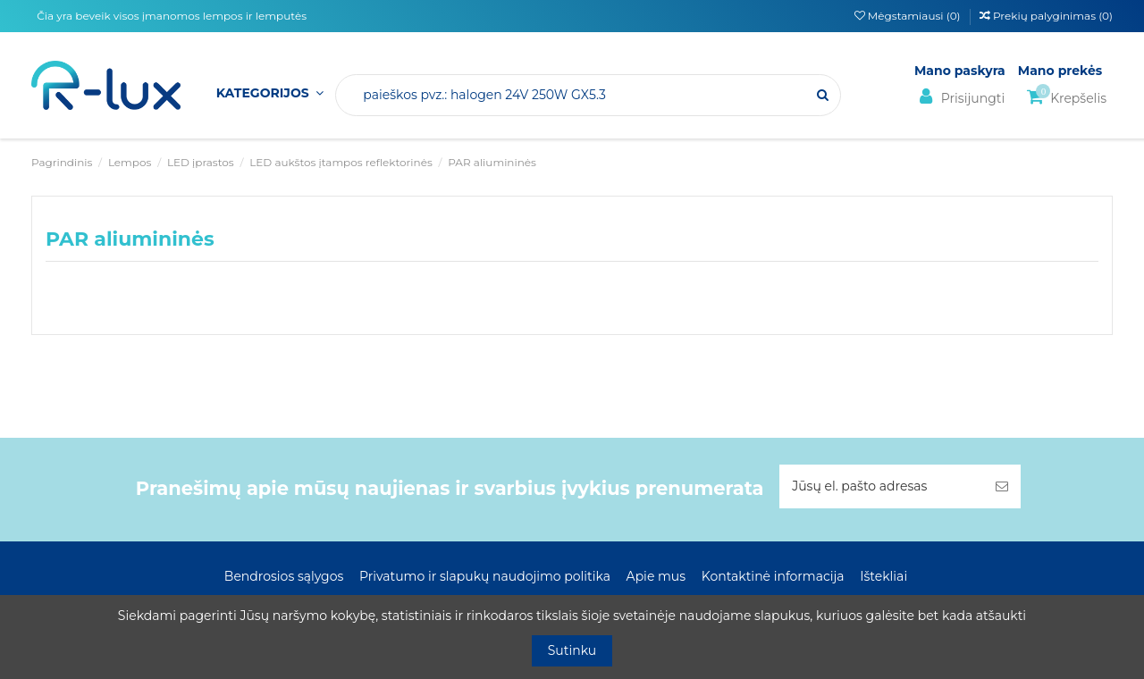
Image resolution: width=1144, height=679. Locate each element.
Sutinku (572, 650)
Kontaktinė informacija (773, 576)
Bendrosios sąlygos (283, 576)
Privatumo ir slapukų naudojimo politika (484, 576)
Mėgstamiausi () (908, 15)
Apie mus (656, 576)
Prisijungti (959, 97)
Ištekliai (883, 576)
